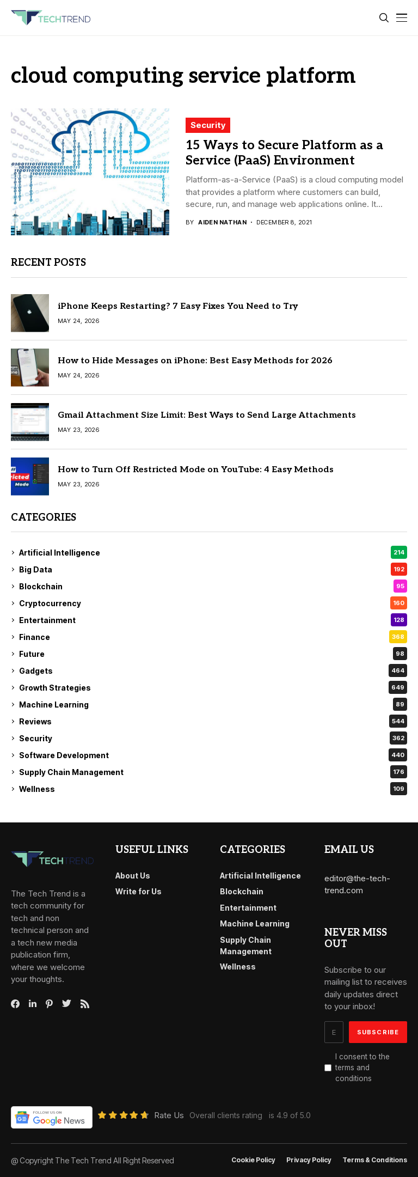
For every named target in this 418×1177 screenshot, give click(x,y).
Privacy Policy (308, 1160)
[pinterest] (49, 1003)
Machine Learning (213, 704)
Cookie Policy (253, 1160)
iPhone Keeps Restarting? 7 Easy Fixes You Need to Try (178, 306)
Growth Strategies (213, 687)
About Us (132, 875)
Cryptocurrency (213, 602)
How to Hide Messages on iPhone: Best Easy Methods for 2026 (195, 361)
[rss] (85, 1003)
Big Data (213, 569)
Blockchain (213, 586)
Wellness (213, 788)
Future (213, 653)
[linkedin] (32, 1004)
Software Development (213, 754)
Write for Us (138, 891)
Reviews (213, 721)
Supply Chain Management (213, 771)
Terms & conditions (374, 1160)
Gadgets (213, 670)
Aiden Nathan (222, 222)
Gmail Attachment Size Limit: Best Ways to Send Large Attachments (207, 415)
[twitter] (66, 1004)
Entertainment (213, 619)
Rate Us (169, 1115)
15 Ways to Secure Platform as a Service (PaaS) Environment (284, 153)
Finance (213, 636)
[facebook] (15, 1003)
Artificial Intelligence (213, 552)
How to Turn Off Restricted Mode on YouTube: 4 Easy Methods (196, 470)
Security (207, 125)
